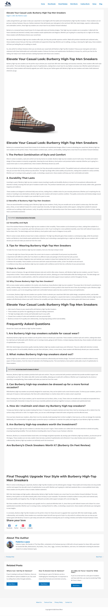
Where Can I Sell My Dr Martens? (19, 571)
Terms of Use (49, 602)
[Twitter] (16, 527)
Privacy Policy (58, 602)
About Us (40, 602)
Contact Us (66, 602)
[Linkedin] (30, 527)
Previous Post (9, 557)
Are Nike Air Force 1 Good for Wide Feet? (84, 571)
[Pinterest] (23, 527)
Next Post (100, 557)
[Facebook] (9, 527)
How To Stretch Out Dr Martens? (51, 571)
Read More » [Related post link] (12, 584)
